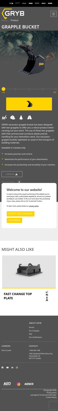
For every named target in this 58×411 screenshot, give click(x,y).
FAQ (30, 334)
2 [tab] (29, 308)
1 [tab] (26, 308)
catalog (12, 174)
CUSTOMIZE (14, 220)
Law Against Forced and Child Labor (43, 395)
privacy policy (33, 206)
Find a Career (6, 350)
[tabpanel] (29, 278)
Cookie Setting (51, 397)
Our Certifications (35, 337)
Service (31, 327)
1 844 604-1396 (34, 350)
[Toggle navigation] (53, 14)
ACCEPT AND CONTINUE (20, 214)
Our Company (34, 331)
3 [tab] (31, 308)
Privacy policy (51, 393)
